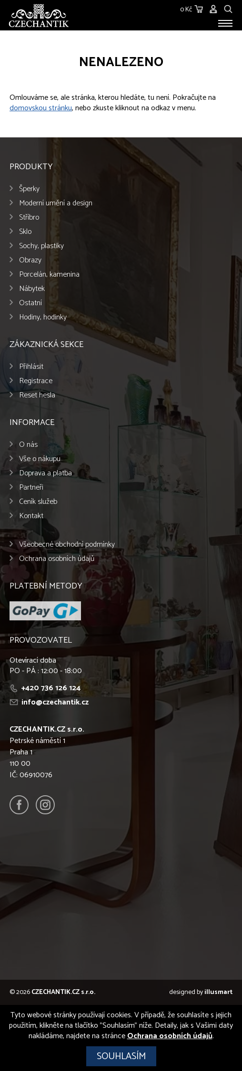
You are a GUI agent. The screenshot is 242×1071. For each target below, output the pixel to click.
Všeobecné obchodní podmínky (67, 544)
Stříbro (29, 217)
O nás (28, 444)
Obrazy (30, 260)
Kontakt (31, 516)
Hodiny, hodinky (43, 317)
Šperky (29, 189)
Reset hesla (37, 395)
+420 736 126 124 (51, 688)
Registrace (35, 381)
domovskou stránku (41, 108)
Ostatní (30, 303)
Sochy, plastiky (41, 246)
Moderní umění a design (55, 203)
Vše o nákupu (39, 459)
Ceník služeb (38, 501)
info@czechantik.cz (55, 702)
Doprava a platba (45, 473)
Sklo (25, 231)
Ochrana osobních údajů (56, 558)
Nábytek (32, 288)
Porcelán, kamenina (49, 274)
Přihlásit (31, 366)
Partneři (31, 487)
